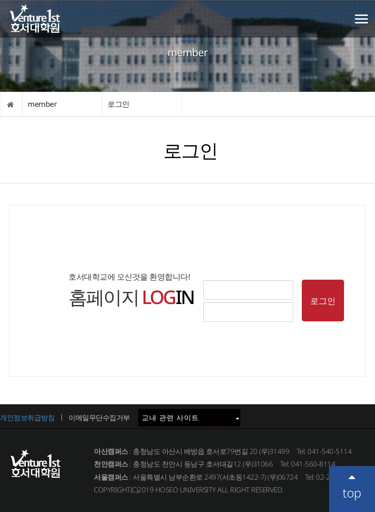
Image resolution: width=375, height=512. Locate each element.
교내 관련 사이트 (190, 417)
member (42, 104)
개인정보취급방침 (27, 417)
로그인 (118, 104)
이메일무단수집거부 (99, 417)
